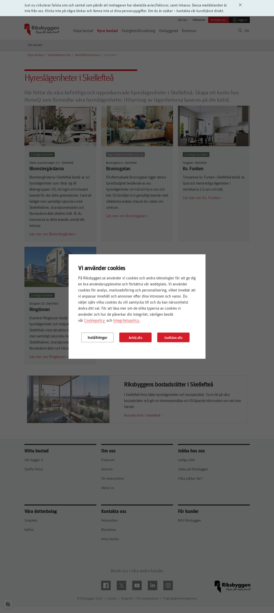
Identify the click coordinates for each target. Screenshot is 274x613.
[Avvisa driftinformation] (240, 5)
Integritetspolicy (126, 320)
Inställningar (97, 337)
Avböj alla (135, 337)
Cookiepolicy (94, 320)
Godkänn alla (173, 337)
